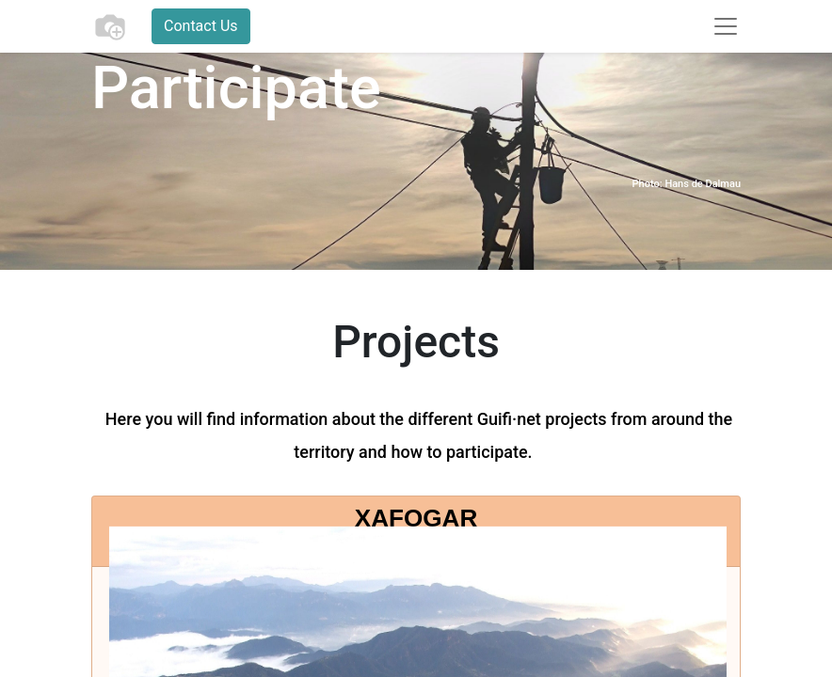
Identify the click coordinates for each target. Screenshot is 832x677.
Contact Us (201, 26)
